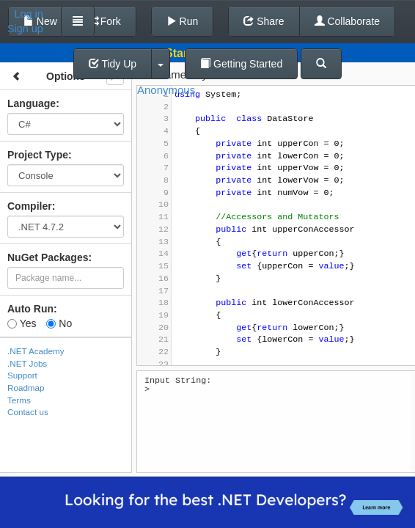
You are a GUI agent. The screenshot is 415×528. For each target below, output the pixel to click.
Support (22, 375)
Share (263, 21)
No (59, 323)
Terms (19, 400)
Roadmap (26, 387)
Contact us (27, 412)
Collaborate (348, 21)
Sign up (25, 28)
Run (182, 21)
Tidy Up (112, 64)
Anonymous (166, 90)
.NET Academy (36, 351)
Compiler (29, 206)
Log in (29, 14)
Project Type (37, 155)
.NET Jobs (27, 363)
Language (31, 103)
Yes (21, 323)
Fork (104, 21)
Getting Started (241, 64)
